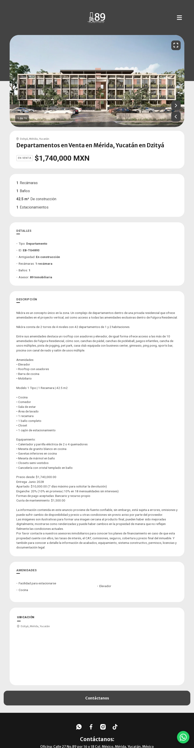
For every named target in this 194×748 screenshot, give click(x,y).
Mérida (33, 138)
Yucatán (44, 138)
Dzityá (24, 138)
